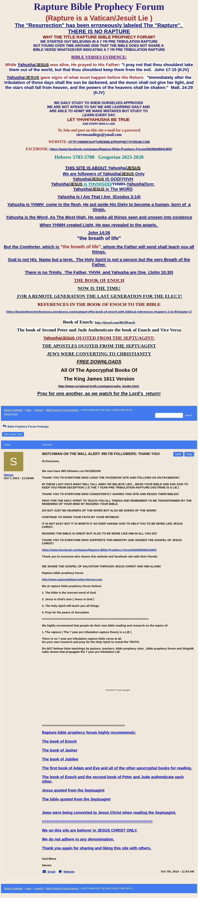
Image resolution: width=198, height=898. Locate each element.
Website (68, 871)
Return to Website (13, 410)
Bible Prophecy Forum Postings (62, 410)
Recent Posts (11, 414)
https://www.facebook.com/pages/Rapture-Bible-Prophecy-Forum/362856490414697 (99, 549)
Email (51, 871)
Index (28, 410)
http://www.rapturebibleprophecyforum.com (72, 579)
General (39, 410)
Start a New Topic (13, 434)
